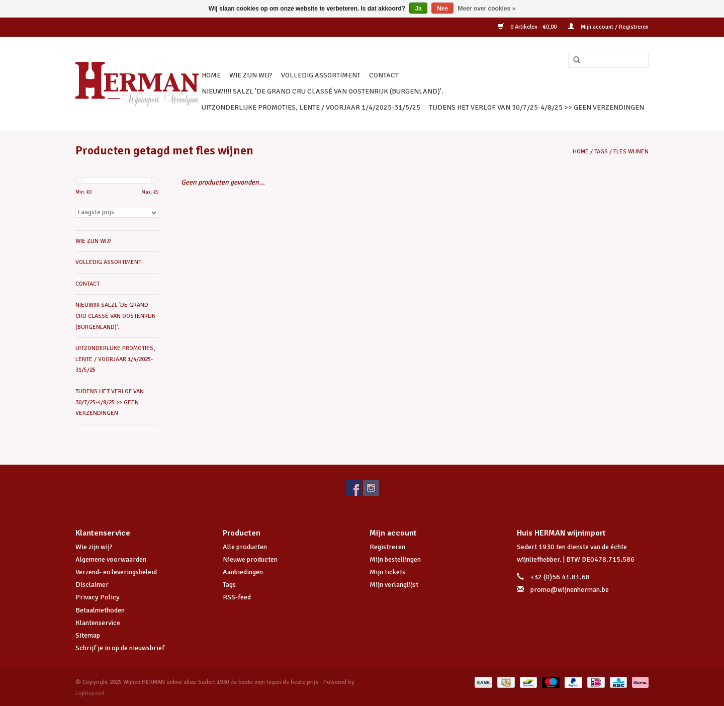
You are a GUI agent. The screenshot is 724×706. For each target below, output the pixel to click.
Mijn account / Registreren (608, 27)
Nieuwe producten (250, 559)
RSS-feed (237, 597)
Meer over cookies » (487, 8)
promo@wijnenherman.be (569, 589)
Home (211, 75)
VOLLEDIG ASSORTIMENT (320, 75)
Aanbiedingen (243, 572)
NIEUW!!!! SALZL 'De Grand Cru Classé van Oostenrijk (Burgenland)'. (322, 91)
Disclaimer (92, 584)
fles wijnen (631, 151)
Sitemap (87, 635)
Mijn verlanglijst (394, 584)
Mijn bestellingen (395, 559)
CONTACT (384, 75)
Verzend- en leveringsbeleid (116, 572)
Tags (601, 151)
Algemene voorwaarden (110, 559)
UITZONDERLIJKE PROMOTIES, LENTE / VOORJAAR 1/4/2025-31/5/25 (311, 107)
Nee (442, 8)
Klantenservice (97, 623)
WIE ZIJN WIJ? (251, 75)
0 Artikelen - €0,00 (528, 27)
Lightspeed (90, 693)
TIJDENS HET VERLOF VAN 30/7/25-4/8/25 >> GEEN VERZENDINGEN (536, 107)
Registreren (387, 547)
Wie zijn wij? (94, 547)
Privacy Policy (97, 597)
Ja (418, 8)
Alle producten (245, 547)
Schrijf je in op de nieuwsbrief (119, 648)
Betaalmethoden (100, 610)
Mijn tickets (387, 572)
